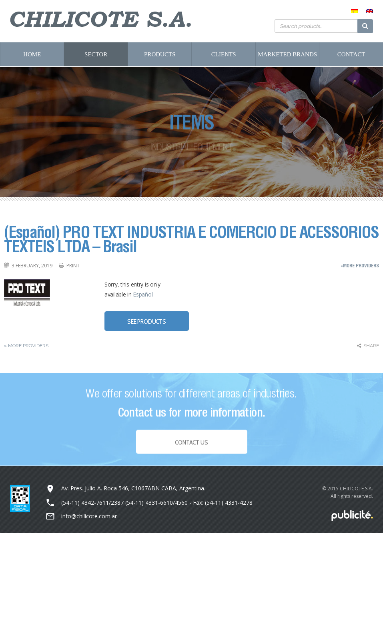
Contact (351, 54)
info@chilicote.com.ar (89, 516)
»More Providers (360, 266)
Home (32, 54)
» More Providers (26, 345)
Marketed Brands (287, 54)
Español (142, 294)
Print (73, 265)
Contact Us (191, 444)
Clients (223, 54)
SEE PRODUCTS (146, 321)
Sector (95, 54)
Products (159, 54)
